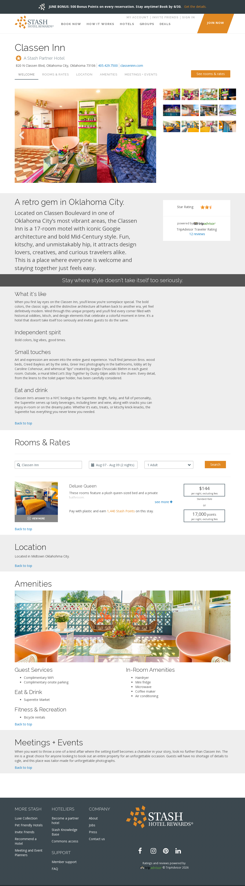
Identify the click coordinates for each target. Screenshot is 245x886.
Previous (21, 135)
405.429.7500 (108, 65)
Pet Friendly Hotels (29, 825)
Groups (147, 24)
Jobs (92, 825)
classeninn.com (131, 65)
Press (93, 832)
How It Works (100, 24)
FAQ (55, 868)
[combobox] (48, 465)
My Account (138, 17)
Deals (165, 24)
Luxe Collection (26, 818)
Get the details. (195, 6)
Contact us (97, 839)
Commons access (65, 841)
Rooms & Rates (55, 74)
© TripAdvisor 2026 (176, 867)
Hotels (127, 24)
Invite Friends (165, 17)
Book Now (71, 24)
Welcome (26, 74)
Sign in (188, 17)
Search (215, 464)
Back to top (23, 423)
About (93, 818)
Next (149, 135)
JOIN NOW (215, 23)
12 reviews (197, 234)
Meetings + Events (141, 74)
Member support (64, 862)
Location (84, 74)
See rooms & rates (211, 74)
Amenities (108, 74)
